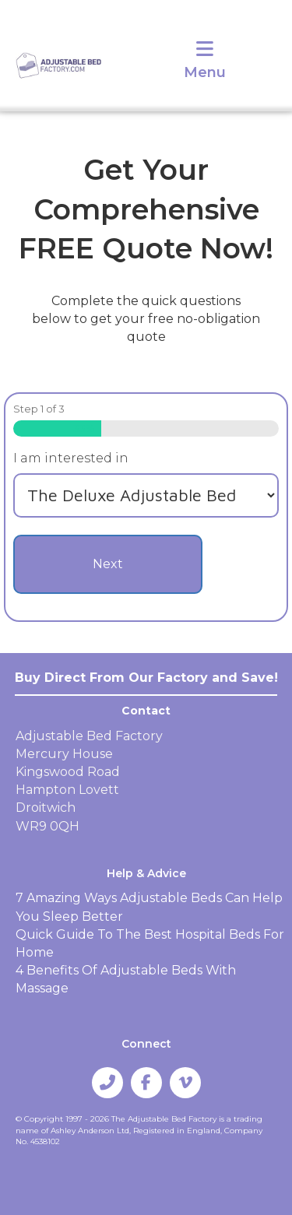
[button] (107, 1082)
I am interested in (70, 458)
